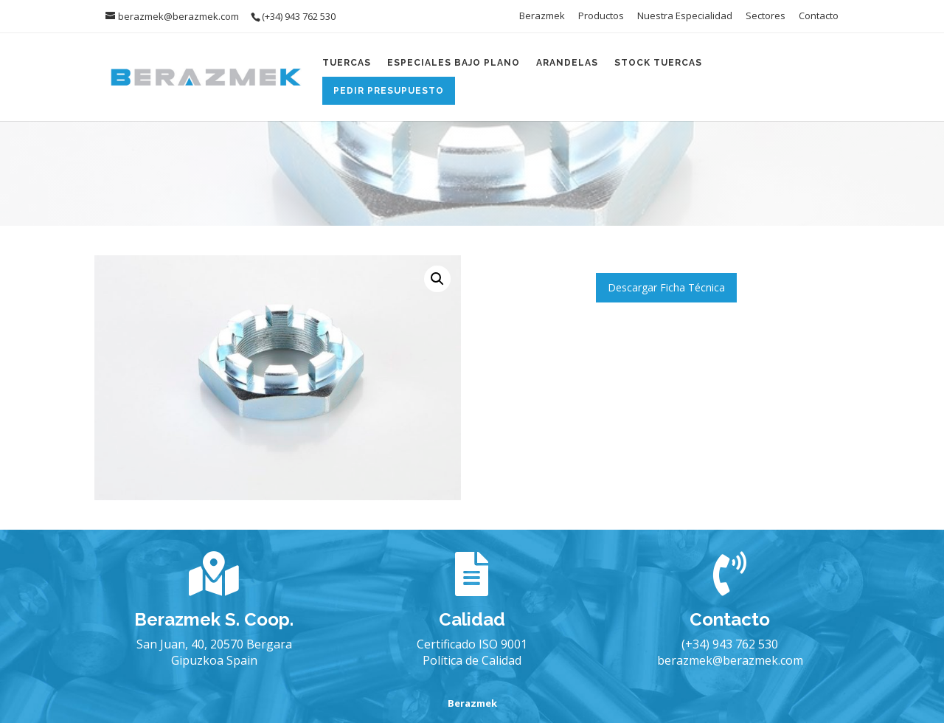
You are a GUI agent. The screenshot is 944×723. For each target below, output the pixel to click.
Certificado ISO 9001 (472, 644)
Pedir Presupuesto (388, 91)
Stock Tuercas (658, 63)
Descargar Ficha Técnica (666, 287)
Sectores (765, 16)
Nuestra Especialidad (684, 16)
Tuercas (346, 63)
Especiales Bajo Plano (453, 63)
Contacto (819, 16)
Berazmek (542, 16)
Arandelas (567, 63)
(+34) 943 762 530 (729, 644)
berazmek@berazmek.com (730, 660)
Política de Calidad (472, 660)
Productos (601, 16)
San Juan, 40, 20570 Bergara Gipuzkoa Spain (214, 652)
